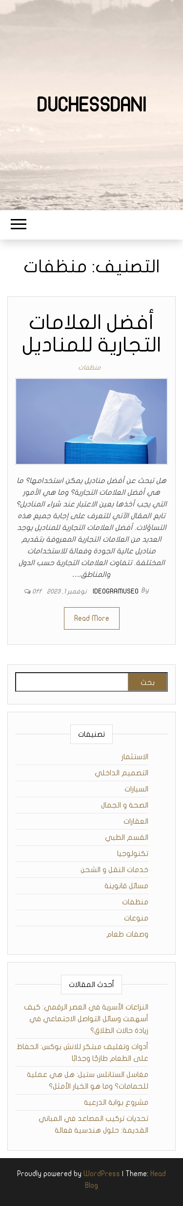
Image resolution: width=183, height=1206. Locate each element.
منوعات (136, 918)
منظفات (89, 367)
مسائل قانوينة (126, 886)
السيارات (136, 789)
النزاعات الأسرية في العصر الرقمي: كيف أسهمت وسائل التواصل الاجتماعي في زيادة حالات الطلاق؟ (86, 1018)
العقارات (135, 821)
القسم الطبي (126, 837)
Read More (91, 618)
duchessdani (91, 105)
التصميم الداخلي (121, 773)
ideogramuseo (116, 591)
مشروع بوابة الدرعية (116, 1102)
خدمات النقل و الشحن (114, 870)
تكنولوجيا (132, 853)
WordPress (101, 1174)
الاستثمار (135, 757)
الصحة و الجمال (124, 805)
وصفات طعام (127, 934)
